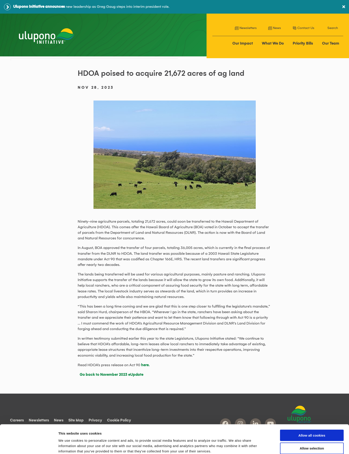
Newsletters (246, 28)
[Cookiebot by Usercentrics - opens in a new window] (28, 445)
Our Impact (243, 44)
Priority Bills (303, 44)
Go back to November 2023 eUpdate (111, 374)
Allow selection (312, 428)
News (274, 28)
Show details (233, 445)
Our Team (330, 44)
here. (145, 365)
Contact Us (303, 28)
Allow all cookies (311, 415)
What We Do (273, 44)
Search (332, 28)
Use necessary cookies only (312, 441)
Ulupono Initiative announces (39, 7)
